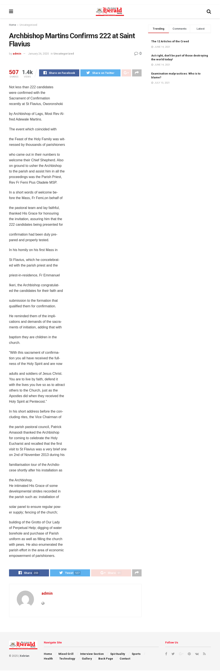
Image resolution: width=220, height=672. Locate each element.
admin (17, 53)
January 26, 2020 (38, 53)
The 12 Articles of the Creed (170, 41)
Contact (125, 660)
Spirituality (117, 655)
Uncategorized (28, 24)
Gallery (87, 660)
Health (48, 660)
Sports (136, 655)
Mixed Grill (65, 655)
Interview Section (92, 655)
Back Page (105, 660)
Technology (67, 660)
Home (12, 24)
